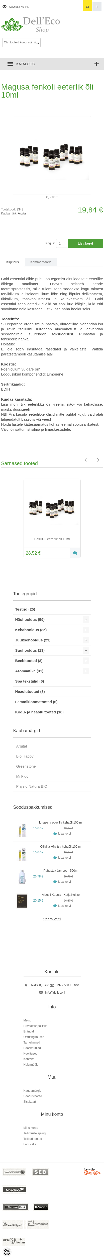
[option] (52, 519)
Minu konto (31, 1128)
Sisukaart (30, 1101)
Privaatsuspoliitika (36, 1026)
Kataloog (25, 64)
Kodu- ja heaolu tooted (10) (39, 712)
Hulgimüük (31, 1064)
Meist (27, 1020)
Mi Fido (22, 776)
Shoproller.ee (92, 1172)
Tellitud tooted (33, 1139)
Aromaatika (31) (29, 671)
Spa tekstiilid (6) (29, 681)
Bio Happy (25, 756)
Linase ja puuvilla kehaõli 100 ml (60, 822)
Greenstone (26, 766)
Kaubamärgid (32, 1090)
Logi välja (30, 1144)
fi (97, 6)
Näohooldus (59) (30, 619)
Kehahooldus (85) (31, 630)
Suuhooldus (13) (30, 650)
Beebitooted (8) (29, 660)
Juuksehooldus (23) (33, 640)
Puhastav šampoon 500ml (60, 870)
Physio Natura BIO (31, 786)
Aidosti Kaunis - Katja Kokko (61, 895)
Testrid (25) (25, 609)
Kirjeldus (12, 262)
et (87, 6)
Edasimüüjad (32, 1048)
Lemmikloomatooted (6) (36, 702)
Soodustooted (33, 1096)
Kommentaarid (41, 262)
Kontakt (29, 1059)
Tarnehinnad (32, 1042)
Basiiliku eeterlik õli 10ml (52, 539)
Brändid (29, 1031)
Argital (22, 213)
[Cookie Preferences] (7, 1251)
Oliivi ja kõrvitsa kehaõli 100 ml (60, 846)
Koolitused (31, 1053)
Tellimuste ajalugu (35, 1133)
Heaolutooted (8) (30, 691)
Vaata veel (52, 919)
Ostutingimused (34, 1037)
